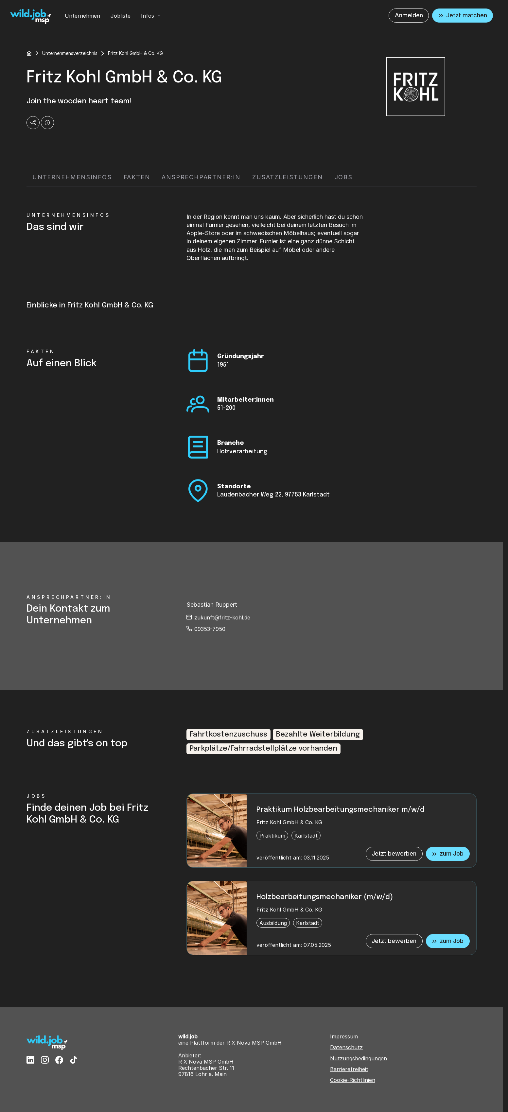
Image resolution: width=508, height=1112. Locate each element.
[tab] (72, 177)
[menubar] (113, 15)
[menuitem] (82, 15)
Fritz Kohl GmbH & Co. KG (289, 822)
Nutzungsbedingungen (358, 1058)
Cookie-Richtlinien (352, 1080)
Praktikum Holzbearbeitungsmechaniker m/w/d (340, 809)
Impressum (344, 1037)
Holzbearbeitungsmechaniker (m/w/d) (324, 897)
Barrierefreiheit (349, 1069)
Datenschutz (346, 1047)
